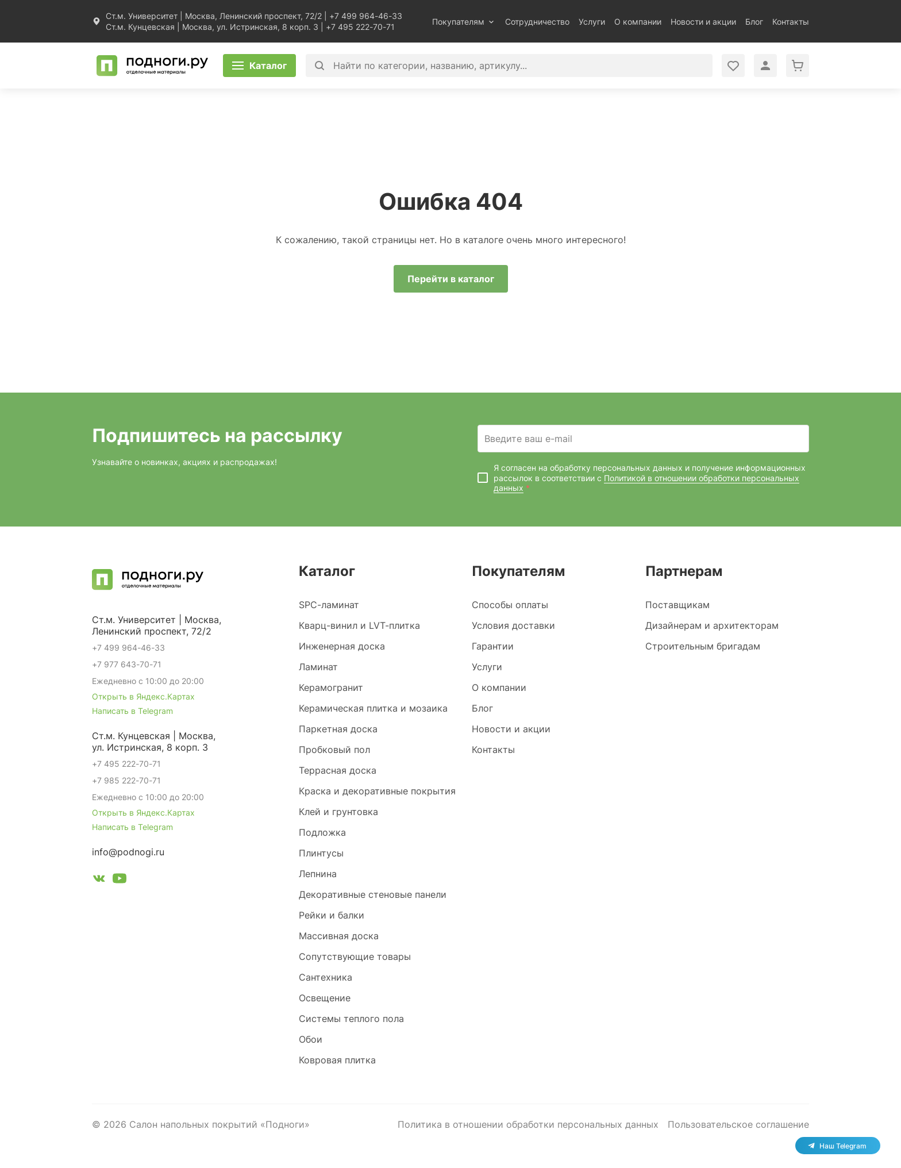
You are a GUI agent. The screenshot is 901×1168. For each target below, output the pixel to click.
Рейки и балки (331, 915)
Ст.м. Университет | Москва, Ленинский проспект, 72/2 (214, 16)
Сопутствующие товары (355, 956)
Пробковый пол (334, 749)
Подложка (322, 832)
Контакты (790, 21)
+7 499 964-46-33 (365, 16)
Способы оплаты (510, 604)
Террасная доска (337, 770)
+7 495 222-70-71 (360, 27)
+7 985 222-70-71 (126, 780)
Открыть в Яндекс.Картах (143, 696)
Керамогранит (331, 687)
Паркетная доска (338, 729)
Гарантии (493, 646)
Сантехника (325, 977)
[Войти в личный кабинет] (733, 65)
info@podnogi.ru (128, 852)
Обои (310, 1039)
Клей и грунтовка (338, 811)
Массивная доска (339, 936)
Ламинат (318, 667)
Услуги (592, 21)
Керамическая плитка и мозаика (373, 708)
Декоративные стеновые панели (372, 894)
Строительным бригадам (702, 646)
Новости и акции (703, 21)
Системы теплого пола (351, 1018)
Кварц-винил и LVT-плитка (359, 625)
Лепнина (318, 873)
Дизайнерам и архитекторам (712, 625)
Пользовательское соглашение (738, 1124)
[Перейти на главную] (152, 65)
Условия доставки (513, 625)
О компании (637, 21)
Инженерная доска (342, 646)
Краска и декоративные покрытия (377, 791)
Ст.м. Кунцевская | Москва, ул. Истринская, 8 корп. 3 (212, 27)
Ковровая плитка (337, 1060)
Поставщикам (677, 604)
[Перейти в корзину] (797, 65)
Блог (754, 21)
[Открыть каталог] (259, 65)
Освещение (325, 998)
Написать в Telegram (132, 711)
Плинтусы (321, 853)
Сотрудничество (537, 21)
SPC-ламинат (329, 604)
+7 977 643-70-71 (126, 664)
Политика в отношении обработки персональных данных (528, 1124)
